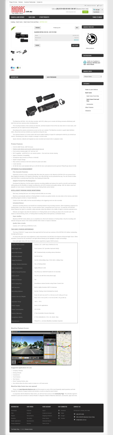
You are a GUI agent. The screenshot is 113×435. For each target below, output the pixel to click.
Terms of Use (45, 423)
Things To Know (13, 2)
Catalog (13, 22)
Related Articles (29, 429)
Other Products (44, 17)
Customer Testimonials (29, 2)
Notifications (87, 55)
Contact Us (39, 2)
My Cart (98, 9)
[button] (85, 12)
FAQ (12, 413)
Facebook (63, 410)
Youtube (63, 418)
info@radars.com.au (81, 419)
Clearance (88, 110)
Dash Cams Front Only (93, 96)
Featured (29, 410)
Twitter (62, 413)
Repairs (13, 415)
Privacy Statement (15, 423)
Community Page (59, 393)
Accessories (90, 104)
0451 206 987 (72, 9)
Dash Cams (32, 17)
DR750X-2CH (43, 22)
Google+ (63, 415)
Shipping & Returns (47, 415)
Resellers (13, 418)
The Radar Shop (15, 429)
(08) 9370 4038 (60, 9)
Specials (29, 413)
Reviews (21, 2)
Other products (90, 48)
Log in (43, 410)
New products (30, 415)
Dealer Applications (16, 421)
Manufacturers (30, 421)
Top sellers (29, 418)
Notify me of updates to (92, 62)
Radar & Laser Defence (18, 17)
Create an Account (47, 413)
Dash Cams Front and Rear (31, 22)
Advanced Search (46, 421)
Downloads (14, 410)
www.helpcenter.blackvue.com (27, 389)
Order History (45, 418)
